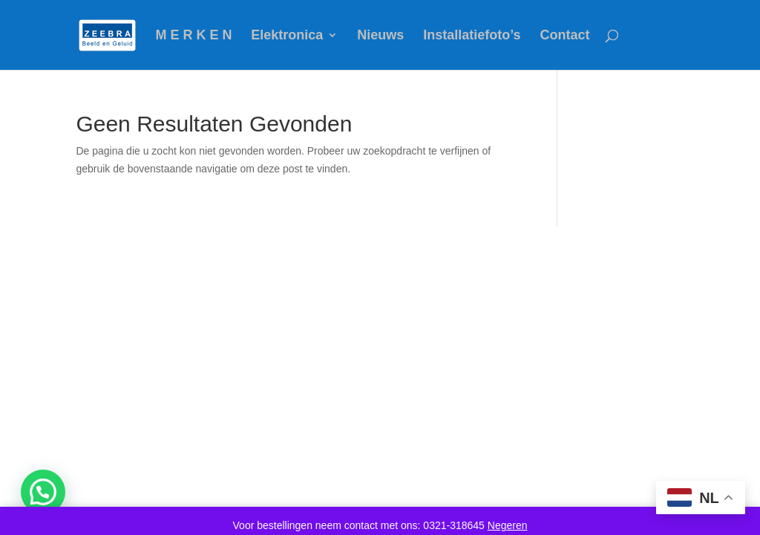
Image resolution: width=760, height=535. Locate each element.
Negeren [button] (508, 525)
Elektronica (287, 36)
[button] (43, 492)
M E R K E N (193, 36)
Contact (564, 36)
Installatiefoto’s (471, 36)
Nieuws (380, 36)
